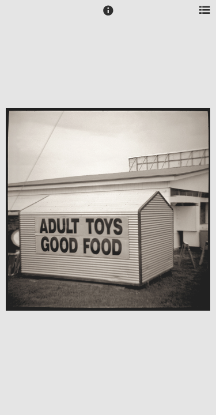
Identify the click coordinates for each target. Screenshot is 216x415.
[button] (108, 15)
